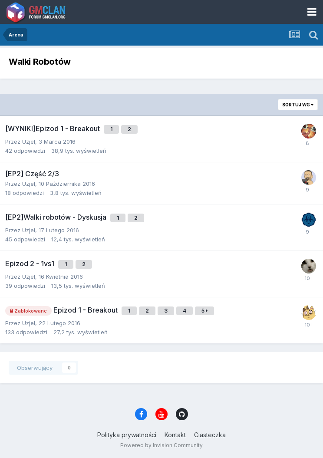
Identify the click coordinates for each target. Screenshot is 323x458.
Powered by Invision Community (161, 445)
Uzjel (28, 141)
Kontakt (175, 434)
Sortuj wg (297, 104)
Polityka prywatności (126, 434)
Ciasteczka (210, 434)
